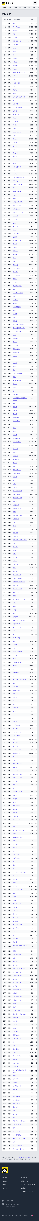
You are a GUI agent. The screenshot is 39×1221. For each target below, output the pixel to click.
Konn (14, 893)
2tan (14, 596)
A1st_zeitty (16, 638)
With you (15, 1017)
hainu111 (16, 104)
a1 (13, 100)
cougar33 (16, 505)
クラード (15, 345)
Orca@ (15, 244)
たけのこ (15, 1045)
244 (14, 370)
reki (14, 1093)
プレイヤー (5, 1188)
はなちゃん (16, 1100)
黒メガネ (15, 226)
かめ (14, 79)
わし (14, 760)
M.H (14, 958)
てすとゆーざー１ (18, 1149)
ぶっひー (15, 272)
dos (14, 641)
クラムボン (16, 349)
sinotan (15, 174)
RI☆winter (16, 352)
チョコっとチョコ (18, 830)
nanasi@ (15, 216)
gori (14, 289)
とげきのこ (16, 858)
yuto (14, 554)
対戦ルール (24, 1181)
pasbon (15, 1059)
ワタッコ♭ (16, 421)
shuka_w (15, 708)
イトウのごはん (17, 924)
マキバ (15, 935)
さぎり (15, 237)
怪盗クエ (15, 338)
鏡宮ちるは (16, 1035)
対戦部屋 (4, 1181)
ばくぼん (15, 44)
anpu (14, 403)
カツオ (15, 407)
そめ (14, 310)
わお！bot (16, 816)
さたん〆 (15, 564)
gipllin (14, 335)
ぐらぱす (15, 394)
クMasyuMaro (17, 975)
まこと (15, 795)
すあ (14, 568)
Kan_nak (15, 153)
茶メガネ (15, 1107)
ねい (14, 826)
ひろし (15, 86)
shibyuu (15, 456)
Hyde (14, 258)
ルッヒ (15, 886)
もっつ (15, 146)
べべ (14, 659)
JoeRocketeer (17, 191)
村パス (15, 314)
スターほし (16, 910)
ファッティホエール (19, 599)
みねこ (15, 261)
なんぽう (15, 1031)
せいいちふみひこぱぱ (20, 540)
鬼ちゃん (15, 914)
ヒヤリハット (17, 781)
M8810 (15, 645)
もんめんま (16, 1103)
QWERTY (15, 1082)
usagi (14, 23)
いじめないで (17, 167)
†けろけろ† (16, 83)
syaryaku (15, 617)
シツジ (15, 219)
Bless (14, 431)
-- (13, 445)
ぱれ (14, 1028)
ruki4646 (15, 300)
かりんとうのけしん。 (20, 763)
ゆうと (15, 634)
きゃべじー (16, 847)
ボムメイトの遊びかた (28, 1184)
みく (14, 1042)
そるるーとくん (17, 589)
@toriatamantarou (25, 1157)
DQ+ (14, 34)
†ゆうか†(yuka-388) (19, 582)
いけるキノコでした (19, 620)
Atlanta (15, 62)
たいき (15, 321)
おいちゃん (16, 473)
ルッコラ (15, 844)
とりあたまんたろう (19, 97)
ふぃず (15, 477)
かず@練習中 (17, 307)
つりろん (15, 851)
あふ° (14, 387)
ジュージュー (17, 854)
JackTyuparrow (18, 27)
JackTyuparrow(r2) (19, 72)
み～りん (15, 655)
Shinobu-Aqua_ (18, 791)
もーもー (15, 1114)
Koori (14, 135)
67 (13, 788)
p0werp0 (15, 160)
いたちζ (15, 466)
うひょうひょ (17, 954)
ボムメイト (8, 3)
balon (14, 198)
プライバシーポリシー (28, 1191)
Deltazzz (15, 65)
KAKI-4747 (16, 121)
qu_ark (15, 363)
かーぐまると (17, 575)
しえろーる (16, 275)
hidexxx (15, 767)
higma (15, 356)
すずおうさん (17, 627)
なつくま (15, 1066)
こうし (15, 631)
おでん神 (15, 251)
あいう (15, 247)
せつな (15, 37)
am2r (14, 711)
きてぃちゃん (17, 470)
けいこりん (16, 1052)
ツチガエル (16, 729)
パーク (15, 142)
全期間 (4, 8)
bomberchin (16, 690)
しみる (15, 1021)
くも (14, 613)
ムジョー (15, 90)
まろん (15, 739)
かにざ (15, 410)
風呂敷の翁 (16, 805)
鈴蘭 (14, 512)
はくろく (15, 746)
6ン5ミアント (17, 750)
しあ (14, 223)
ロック (15, 55)
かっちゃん (16, 757)
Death (15, 125)
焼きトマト (16, 585)
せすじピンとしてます (19, 872)
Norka (14, 366)
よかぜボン (16, 1049)
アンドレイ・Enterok (19, 1121)
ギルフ (15, 463)
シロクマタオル (17, 515)
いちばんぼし (17, 1135)
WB (14, 1110)
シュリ (15, 1024)
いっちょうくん (17, 889)
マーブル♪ (16, 928)
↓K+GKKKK (16, 438)
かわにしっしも (17, 184)
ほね (14, 484)
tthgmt (15, 384)
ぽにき (15, 722)
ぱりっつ (15, 296)
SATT (14, 1007)
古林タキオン (17, 662)
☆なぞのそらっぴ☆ (19, 177)
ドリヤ (15, 76)
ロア (14, 676)
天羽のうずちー (17, 286)
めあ (14, 93)
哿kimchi (15, 188)
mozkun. (15, 809)
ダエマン (15, 533)
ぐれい (15, 118)
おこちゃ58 (16, 1096)
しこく (15, 111)
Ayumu (15, 303)
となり (15, 979)
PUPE (14, 882)
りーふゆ (15, 449)
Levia (14, 48)
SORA (15, 279)
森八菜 (15, 942)
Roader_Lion (17, 240)
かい (14, 1142)
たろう (15, 571)
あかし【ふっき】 (18, 777)
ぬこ (14, 868)
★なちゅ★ (16, 666)
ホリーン (15, 1128)
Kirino (14, 603)
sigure (15, 69)
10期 (15, 8)
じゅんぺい (16, 736)
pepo (14, 195)
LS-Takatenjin (17, 1086)
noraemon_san (17, 837)
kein (14, 543)
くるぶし (15, 181)
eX (14, 669)
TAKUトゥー (16, 1010)
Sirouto (15, 163)
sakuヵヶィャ (17, 1000)
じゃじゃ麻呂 (17, 442)
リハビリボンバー (18, 578)
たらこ (15, 317)
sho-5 (14, 230)
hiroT (14, 606)
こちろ (15, 931)
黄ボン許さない (17, 774)
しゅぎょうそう (17, 996)
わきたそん (16, 268)
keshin (15, 128)
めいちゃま (16, 694)
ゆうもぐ (15, 965)
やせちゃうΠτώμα (18, 324)
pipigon (15, 610)
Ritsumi (15, 139)
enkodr (15, 1089)
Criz (14, 704)
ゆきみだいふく (17, 107)
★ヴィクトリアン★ (19, 1138)
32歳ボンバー (17, 753)
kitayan (15, 58)
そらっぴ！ (16, 697)
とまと (15, 149)
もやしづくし (17, 972)
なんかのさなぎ (17, 491)
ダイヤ (15, 414)
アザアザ (15, 156)
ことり (15, 907)
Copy (14, 550)
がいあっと (16, 209)
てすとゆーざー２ (18, 1145)
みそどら (15, 265)
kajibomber (16, 624)
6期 (34, 8)
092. (14, 480)
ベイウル (15, 743)
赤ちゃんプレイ (17, 1056)
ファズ (15, 435)
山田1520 (16, 417)
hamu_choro (17, 132)
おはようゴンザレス (19, 968)
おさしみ (15, 770)
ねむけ (15, 812)
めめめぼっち (17, 41)
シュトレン (16, 1063)
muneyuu (16, 114)
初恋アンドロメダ (18, 212)
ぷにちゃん (16, 494)
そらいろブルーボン (19, 328)
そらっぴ (15, 879)
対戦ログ (4, 1184)
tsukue (15, 254)
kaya (14, 896)
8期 (25, 8)
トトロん (15, 917)
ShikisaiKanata (17, 652)
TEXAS (15, 282)
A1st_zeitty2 (17, 380)
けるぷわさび (17, 732)
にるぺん (15, 1079)
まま (14, 1117)
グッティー (16, 233)
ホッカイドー (17, 205)
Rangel (15, 798)
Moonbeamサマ (18, 293)
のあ (14, 51)
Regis (14, 526)
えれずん (15, 501)
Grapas (15, 342)
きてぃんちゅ (17, 982)
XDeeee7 (16, 921)
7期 (29, 8)
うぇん (15, 424)
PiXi (14, 648)
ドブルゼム (16, 725)
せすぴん (15, 557)
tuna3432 (16, 459)
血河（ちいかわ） (18, 373)
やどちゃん (16, 875)
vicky (14, 900)
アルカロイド (17, 903)
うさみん (15, 487)
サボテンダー (17, 1124)
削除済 (15, 961)
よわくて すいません (20, 1014)
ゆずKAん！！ (17, 819)
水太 (14, 865)
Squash (15, 30)
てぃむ (15, 452)
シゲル (15, 986)
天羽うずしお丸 (17, 498)
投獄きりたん (17, 508)
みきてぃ (15, 529)
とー (14, 718)
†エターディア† (18, 202)
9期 (20, 8)
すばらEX (16, 592)
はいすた (15, 784)
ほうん (15, 561)
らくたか (15, 823)
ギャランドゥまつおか (20, 680)
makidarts (16, 673)
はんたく (15, 938)
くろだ (15, 683)
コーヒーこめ (17, 1038)
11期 (9, 8)
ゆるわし (15, 547)
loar (14, 522)
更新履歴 (24, 1188)
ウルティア (16, 536)
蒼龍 (14, 951)
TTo (14, 170)
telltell (15, 993)
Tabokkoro (16, 519)
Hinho (14, 428)
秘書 (14, 1075)
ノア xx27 (16, 1131)
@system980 (17, 989)
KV (14, 359)
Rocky (15, 802)
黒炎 (14, 377)
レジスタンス (17, 331)
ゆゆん (15, 833)
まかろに (15, 840)
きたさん (15, 687)
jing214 (15, 1003)
